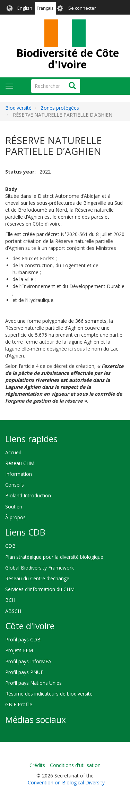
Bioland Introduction (28, 495)
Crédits (37, 765)
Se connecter (82, 8)
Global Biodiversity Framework (39, 567)
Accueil (13, 452)
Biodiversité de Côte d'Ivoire (67, 58)
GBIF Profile (18, 704)
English (24, 8)
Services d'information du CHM (40, 589)
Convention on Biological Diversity (66, 782)
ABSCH (13, 611)
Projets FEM (19, 650)
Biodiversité (18, 107)
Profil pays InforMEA (28, 661)
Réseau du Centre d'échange (37, 578)
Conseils (14, 484)
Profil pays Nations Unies (33, 683)
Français (45, 8)
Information (18, 474)
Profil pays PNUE (24, 672)
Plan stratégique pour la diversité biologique (54, 557)
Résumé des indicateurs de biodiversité (49, 693)
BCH (10, 600)
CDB (10, 545)
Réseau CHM (19, 463)
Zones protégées (60, 107)
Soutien (13, 506)
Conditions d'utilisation (75, 765)
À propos (15, 517)
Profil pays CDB (23, 639)
